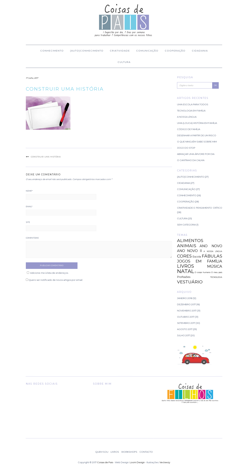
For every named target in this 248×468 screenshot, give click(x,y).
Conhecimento (52, 50)
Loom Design (137, 462)
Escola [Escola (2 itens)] (197, 256)
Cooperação (175, 50)
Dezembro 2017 (186, 304)
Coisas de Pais (105, 462)
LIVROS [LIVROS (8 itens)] (185, 266)
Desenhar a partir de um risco (196, 135)
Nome (29, 191)
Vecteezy (164, 462)
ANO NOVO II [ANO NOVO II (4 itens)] (189, 251)
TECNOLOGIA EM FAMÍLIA (191, 110)
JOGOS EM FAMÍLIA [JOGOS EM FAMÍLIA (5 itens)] (199, 261)
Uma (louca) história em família (197, 123)
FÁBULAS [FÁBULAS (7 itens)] (212, 256)
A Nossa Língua (187, 116)
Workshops (129, 451)
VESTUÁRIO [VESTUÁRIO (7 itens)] (190, 281)
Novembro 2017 (186, 310)
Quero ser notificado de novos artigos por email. (56, 280)
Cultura (124, 62)
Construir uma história (46, 157)
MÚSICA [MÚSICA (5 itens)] (214, 266)
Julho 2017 (183, 335)
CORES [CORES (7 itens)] (184, 256)
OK (215, 85)
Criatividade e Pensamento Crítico (199, 207)
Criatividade (120, 50)
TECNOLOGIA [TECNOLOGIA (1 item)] (216, 277)
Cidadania (200, 50)
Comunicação (147, 50)
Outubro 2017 (185, 316)
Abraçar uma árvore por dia (195, 154)
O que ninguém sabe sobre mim (197, 141)
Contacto (146, 451)
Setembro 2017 (186, 323)
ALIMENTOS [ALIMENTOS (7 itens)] (190, 240)
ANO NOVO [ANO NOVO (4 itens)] (211, 246)
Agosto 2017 (184, 329)
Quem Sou (101, 451)
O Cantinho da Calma (190, 160)
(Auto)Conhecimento (87, 50)
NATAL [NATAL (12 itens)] (185, 271)
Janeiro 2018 (184, 298)
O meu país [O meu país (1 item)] (216, 272)
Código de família (188, 129)
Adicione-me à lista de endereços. (47, 272)
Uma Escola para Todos (192, 104)
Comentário (32, 238)
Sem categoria (186, 224)
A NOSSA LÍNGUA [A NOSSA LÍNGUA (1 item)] (213, 251)
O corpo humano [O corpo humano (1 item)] (202, 272)
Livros (115, 451)
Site (28, 222)
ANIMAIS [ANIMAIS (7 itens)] (186, 245)
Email (29, 206)
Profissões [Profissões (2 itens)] (183, 277)
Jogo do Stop (186, 147)
